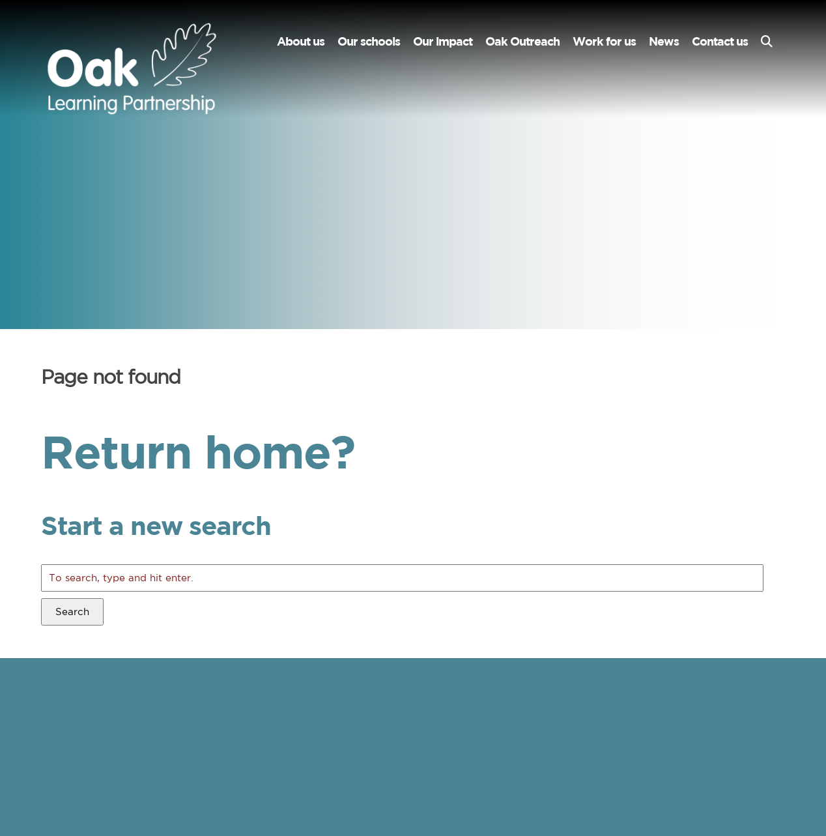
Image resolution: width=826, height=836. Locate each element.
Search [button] (72, 611)
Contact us (720, 41)
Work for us (604, 41)
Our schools (368, 41)
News (664, 41)
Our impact (442, 41)
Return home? (197, 451)
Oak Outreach (522, 41)
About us (300, 41)
